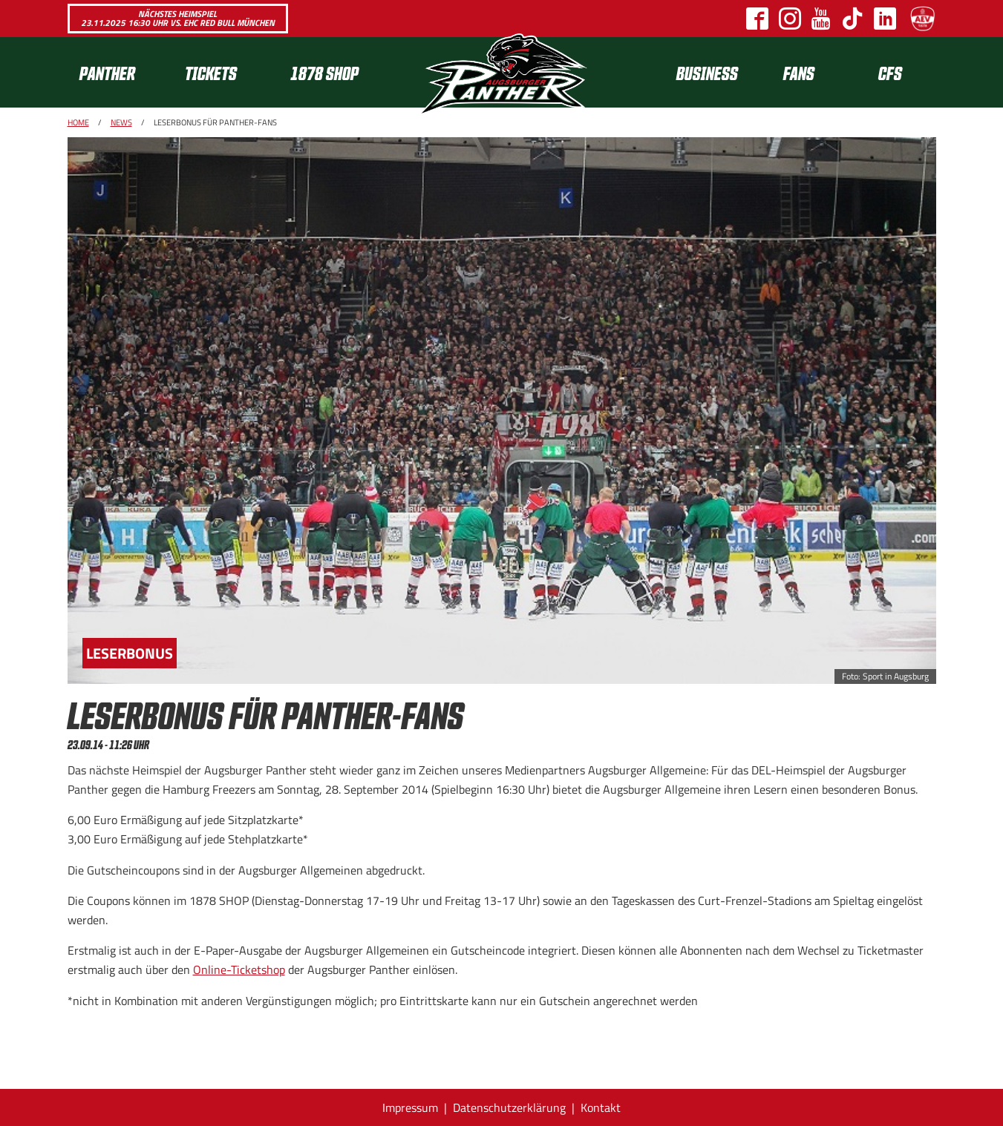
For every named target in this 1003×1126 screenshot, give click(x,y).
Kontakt (601, 1107)
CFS (890, 72)
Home (78, 122)
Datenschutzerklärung (509, 1107)
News (121, 122)
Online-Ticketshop (239, 969)
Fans (798, 72)
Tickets (211, 72)
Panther (107, 72)
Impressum (410, 1107)
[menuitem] (120, 72)
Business (707, 72)
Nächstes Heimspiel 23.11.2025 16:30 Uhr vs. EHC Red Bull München (178, 18)
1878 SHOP (324, 72)
